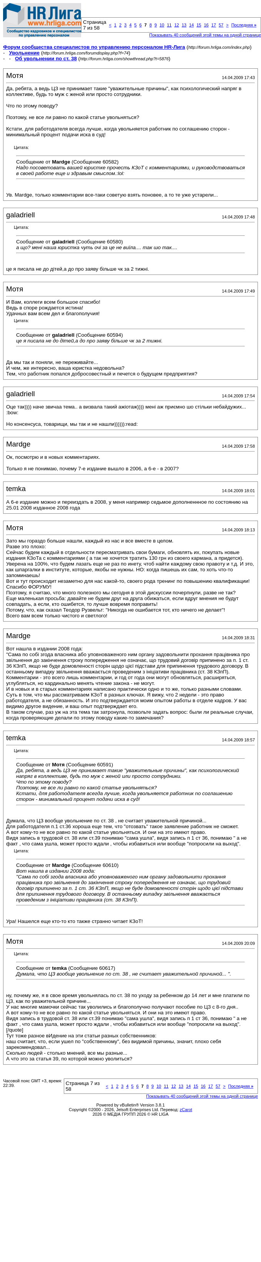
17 (213, 25)
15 (198, 25)
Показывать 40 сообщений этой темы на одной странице (202, 1096)
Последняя (243, 25)
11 (169, 25)
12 (176, 25)
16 (206, 25)
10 (162, 25)
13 (184, 25)
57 (221, 25)
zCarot (186, 1109)
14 (191, 25)
